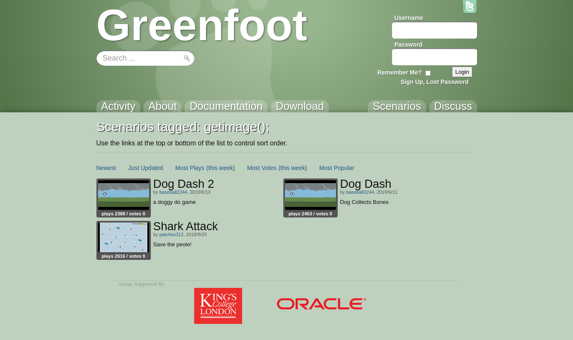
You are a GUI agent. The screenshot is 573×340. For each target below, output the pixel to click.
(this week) (220, 167)
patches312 (171, 234)
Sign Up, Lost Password (435, 81)
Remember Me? (400, 72)
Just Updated (146, 167)
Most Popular (336, 167)
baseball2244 (173, 192)
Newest (106, 167)
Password (409, 44)
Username (409, 17)
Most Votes (262, 167)
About (125, 284)
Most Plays (189, 167)
